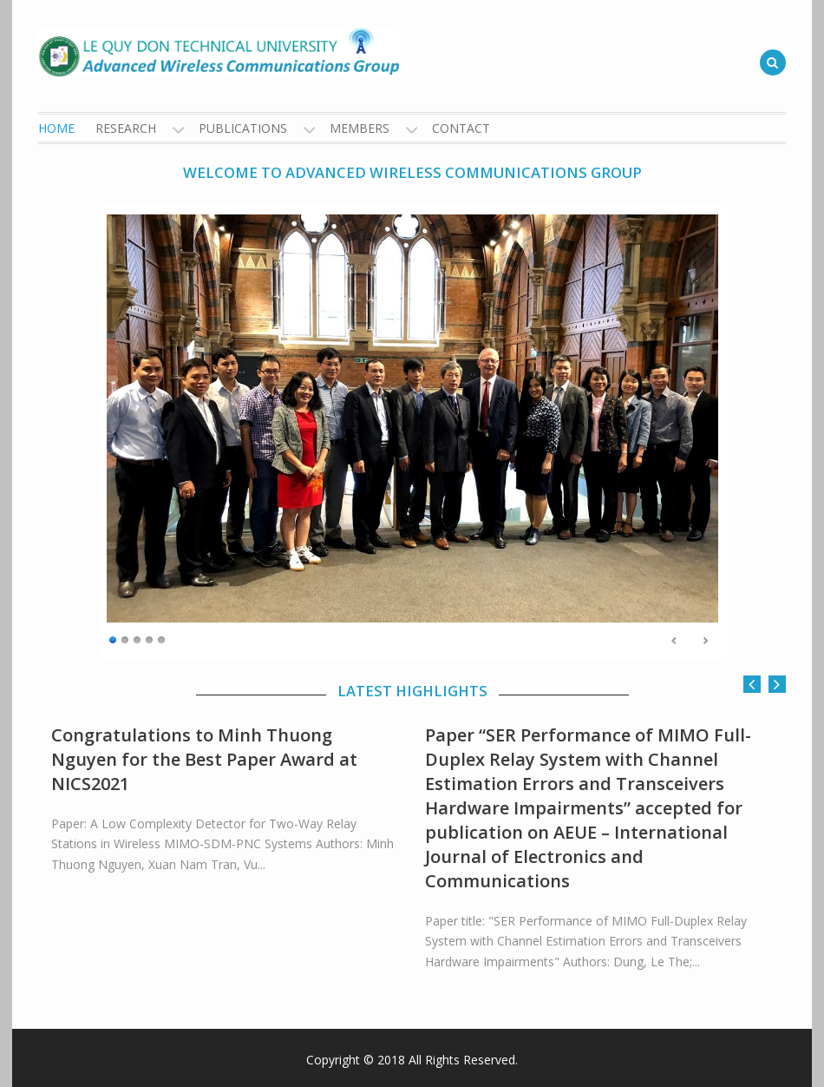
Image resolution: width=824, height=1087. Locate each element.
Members (359, 128)
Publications (243, 128)
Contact (461, 128)
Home (56, 128)
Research (125, 128)
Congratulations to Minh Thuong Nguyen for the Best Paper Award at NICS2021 (204, 759)
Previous (675, 641)
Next (705, 641)
